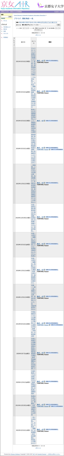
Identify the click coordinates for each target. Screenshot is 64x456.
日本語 (62, 11)
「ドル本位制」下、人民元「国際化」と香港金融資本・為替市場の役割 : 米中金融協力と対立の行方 (33, 92)
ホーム (5, 20)
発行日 (5, 29)
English (56, 11)
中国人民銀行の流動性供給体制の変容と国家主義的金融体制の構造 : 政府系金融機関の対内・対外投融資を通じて (33, 353)
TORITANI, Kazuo (43, 149)
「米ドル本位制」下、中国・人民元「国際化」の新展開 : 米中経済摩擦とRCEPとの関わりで (33, 430)
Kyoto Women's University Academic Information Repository (30, 15)
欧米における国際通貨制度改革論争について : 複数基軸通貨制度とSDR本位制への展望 (33, 121)
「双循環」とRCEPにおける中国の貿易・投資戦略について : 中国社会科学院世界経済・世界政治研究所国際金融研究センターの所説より (33, 183)
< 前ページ (38, 35)
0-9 (20, 22)
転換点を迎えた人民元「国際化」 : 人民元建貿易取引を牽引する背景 (33, 405)
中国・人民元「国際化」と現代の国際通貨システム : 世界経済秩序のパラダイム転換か (33, 245)
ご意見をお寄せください (53, 454)
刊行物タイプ (6, 27)
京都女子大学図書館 (16, 11)
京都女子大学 (5, 11)
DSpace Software (15, 454)
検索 (2, 14)
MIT (34, 454)
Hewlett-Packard (42, 454)
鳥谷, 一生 (40, 60)
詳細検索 (3, 18)
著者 (4, 31)
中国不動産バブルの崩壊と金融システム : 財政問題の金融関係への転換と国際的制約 (33, 382)
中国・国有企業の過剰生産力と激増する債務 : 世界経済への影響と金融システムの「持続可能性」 (33, 218)
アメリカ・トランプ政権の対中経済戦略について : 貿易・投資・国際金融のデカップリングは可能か (33, 61)
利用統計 (5, 37)
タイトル (5, 33)
